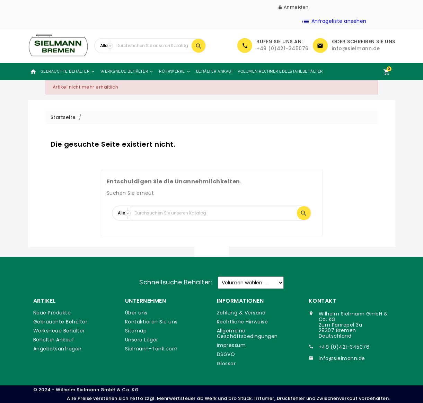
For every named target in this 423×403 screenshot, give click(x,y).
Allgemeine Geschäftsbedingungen (247, 333)
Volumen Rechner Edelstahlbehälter (280, 71)
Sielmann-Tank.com (151, 348)
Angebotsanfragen (57, 348)
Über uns (136, 312)
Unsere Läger (141, 339)
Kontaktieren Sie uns (151, 321)
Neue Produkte (52, 312)
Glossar (226, 363)
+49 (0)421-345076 (282, 48)
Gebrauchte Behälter (68, 71)
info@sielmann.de (356, 48)
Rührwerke (175, 71)
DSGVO (226, 354)
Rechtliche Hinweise (242, 321)
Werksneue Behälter (127, 71)
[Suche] (152, 46)
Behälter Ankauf (215, 71)
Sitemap (136, 330)
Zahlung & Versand (241, 312)
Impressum (231, 345)
